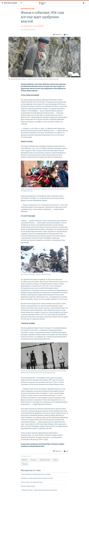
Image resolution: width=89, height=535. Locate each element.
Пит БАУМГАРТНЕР (27, 26)
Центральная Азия (28, 9)
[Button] (57, 35)
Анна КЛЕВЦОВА (38, 26)
